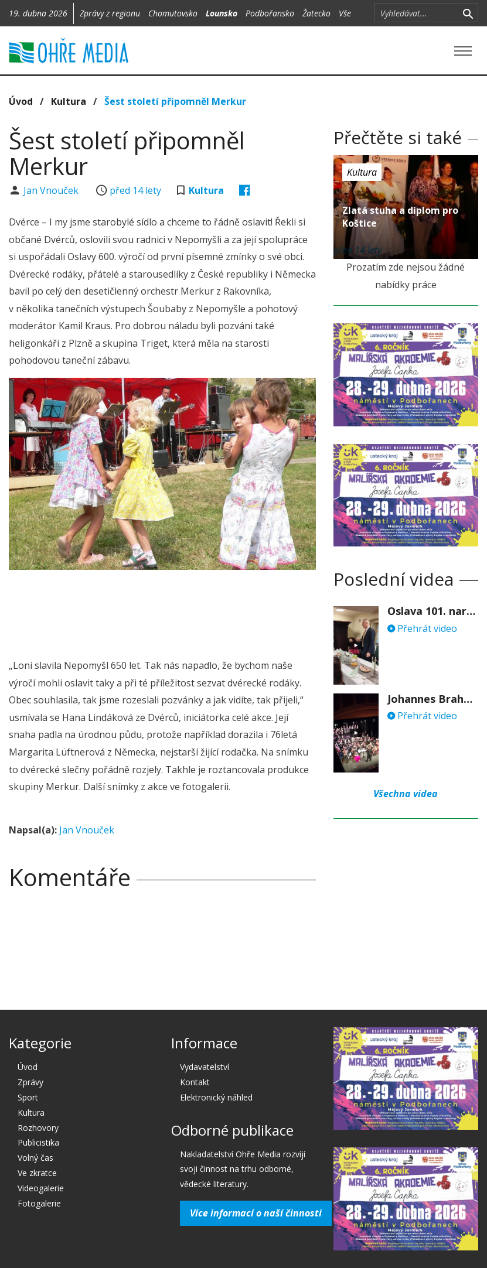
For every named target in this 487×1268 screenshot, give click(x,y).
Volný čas (35, 1157)
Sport (28, 1097)
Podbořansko (270, 13)
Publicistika (38, 1142)
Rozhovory (38, 1127)
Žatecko (316, 13)
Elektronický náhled (216, 1097)
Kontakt (195, 1082)
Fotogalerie (39, 1203)
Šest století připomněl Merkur (175, 101)
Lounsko (221, 13)
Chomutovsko (172, 13)
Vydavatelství (204, 1066)
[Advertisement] (222, 611)
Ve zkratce (37, 1172)
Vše (345, 13)
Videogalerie (41, 1188)
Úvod (21, 101)
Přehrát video (422, 628)
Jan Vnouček (52, 190)
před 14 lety (135, 190)
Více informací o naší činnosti (256, 1213)
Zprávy (30, 1082)
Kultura (68, 101)
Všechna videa (405, 793)
